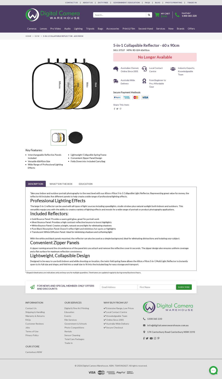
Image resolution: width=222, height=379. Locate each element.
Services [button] (160, 28)
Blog (157, 2)
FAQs (147, 2)
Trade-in (68, 343)
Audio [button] (67, 28)
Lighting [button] (78, 28)
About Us (88, 2)
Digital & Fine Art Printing (76, 308)
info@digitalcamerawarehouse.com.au (168, 325)
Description (35, 183)
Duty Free (103, 2)
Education (85, 183)
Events (67, 316)
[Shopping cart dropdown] (162, 15)
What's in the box (61, 183)
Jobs (27, 327)
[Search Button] (149, 15)
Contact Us (71, 2)
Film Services (70, 319)
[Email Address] (119, 287)
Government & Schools (75, 323)
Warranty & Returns (35, 316)
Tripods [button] (90, 28)
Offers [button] (191, 28)
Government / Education (126, 2)
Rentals (68, 331)
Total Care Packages (74, 339)
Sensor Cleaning (72, 335)
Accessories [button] (112, 28)
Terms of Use (31, 331)
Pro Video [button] (55, 28)
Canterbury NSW (33, 352)
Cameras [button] (32, 28)
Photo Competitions (74, 327)
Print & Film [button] (129, 28)
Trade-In (192, 2)
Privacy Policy (32, 335)
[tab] (35, 184)
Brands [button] (180, 28)
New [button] (170, 28)
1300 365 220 (189, 15)
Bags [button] (100, 28)
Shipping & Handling (35, 312)
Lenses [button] (43, 28)
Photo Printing (173, 2)
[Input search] (119, 15)
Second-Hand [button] (145, 28)
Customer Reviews (34, 323)
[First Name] (156, 287)
